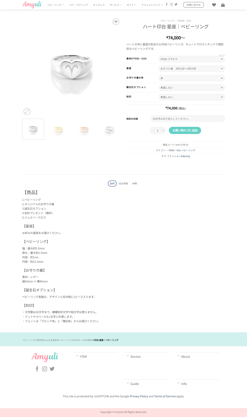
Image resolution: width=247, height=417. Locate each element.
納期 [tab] (134, 183)
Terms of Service (165, 396)
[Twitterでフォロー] (176, 4)
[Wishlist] (214, 5)
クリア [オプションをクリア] (221, 55)
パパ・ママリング (78, 4)
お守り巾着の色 (135, 77)
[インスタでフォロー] (171, 4)
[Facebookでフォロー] (166, 4)
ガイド (131, 5)
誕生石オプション (136, 87)
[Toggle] (77, 355)
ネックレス (99, 4)
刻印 (128, 96)
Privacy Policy (139, 396)
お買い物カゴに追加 (185, 130)
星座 (128, 68)
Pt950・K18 (184, 20)
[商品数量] (157, 130)
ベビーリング (55, 5)
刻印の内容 (132, 118)
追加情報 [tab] (123, 183)
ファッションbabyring (178, 156)
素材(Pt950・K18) (136, 58)
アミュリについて (152, 5)
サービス (116, 5)
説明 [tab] (112, 183)
